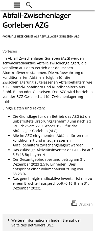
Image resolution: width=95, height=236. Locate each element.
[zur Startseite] (6, 4)
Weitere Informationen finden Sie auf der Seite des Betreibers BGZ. (46, 222)
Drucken (86, 204)
